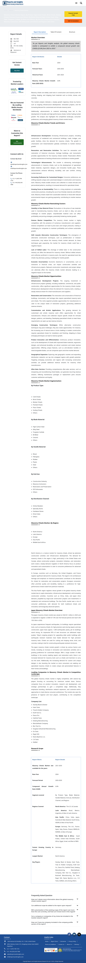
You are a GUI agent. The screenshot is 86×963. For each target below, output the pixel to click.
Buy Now (17, 70)
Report (11, 10)
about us (69, 944)
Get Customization (17, 142)
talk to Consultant (73, 21)
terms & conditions (50, 944)
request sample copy (73, 14)
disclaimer (63, 941)
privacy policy (72, 941)
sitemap (76, 944)
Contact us (61, 944)
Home (5, 10)
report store (54, 941)
